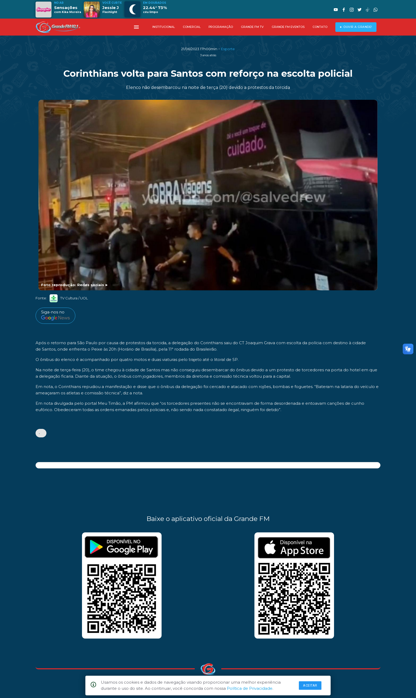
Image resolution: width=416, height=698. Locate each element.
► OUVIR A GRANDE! (356, 27)
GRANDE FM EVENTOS (288, 27)
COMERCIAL (192, 27)
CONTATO (320, 27)
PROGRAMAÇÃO (221, 27)
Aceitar (310, 685)
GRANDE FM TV (252, 27)
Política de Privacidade (249, 688)
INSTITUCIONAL (163, 27)
